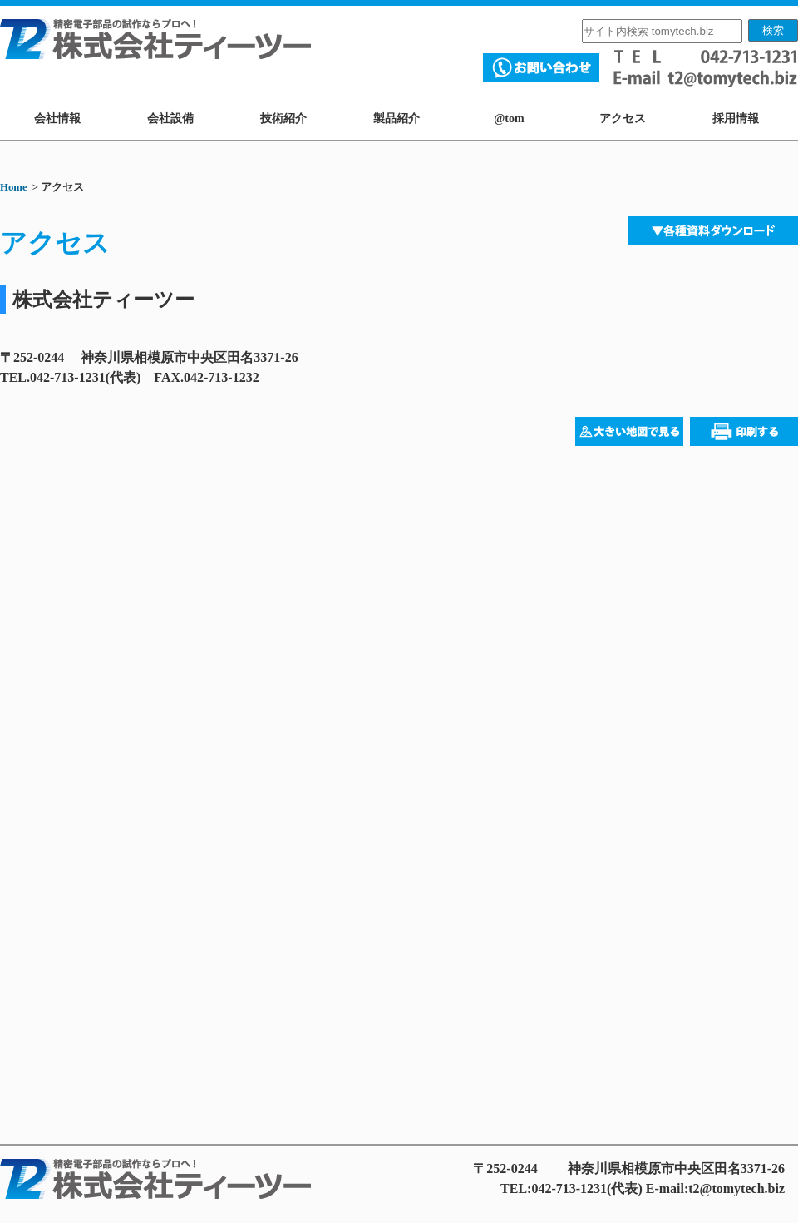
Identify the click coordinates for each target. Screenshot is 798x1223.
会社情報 (57, 118)
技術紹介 (283, 118)
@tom (509, 118)
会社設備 (170, 118)
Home (13, 187)
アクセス (622, 118)
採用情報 (735, 118)
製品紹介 (396, 118)
